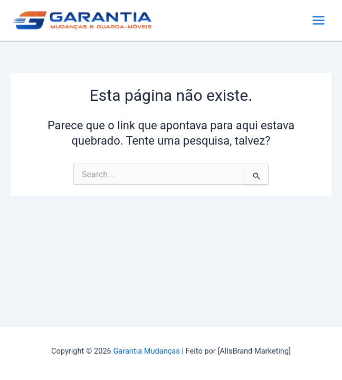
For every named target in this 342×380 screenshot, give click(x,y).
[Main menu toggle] (318, 20)
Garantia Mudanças (146, 351)
